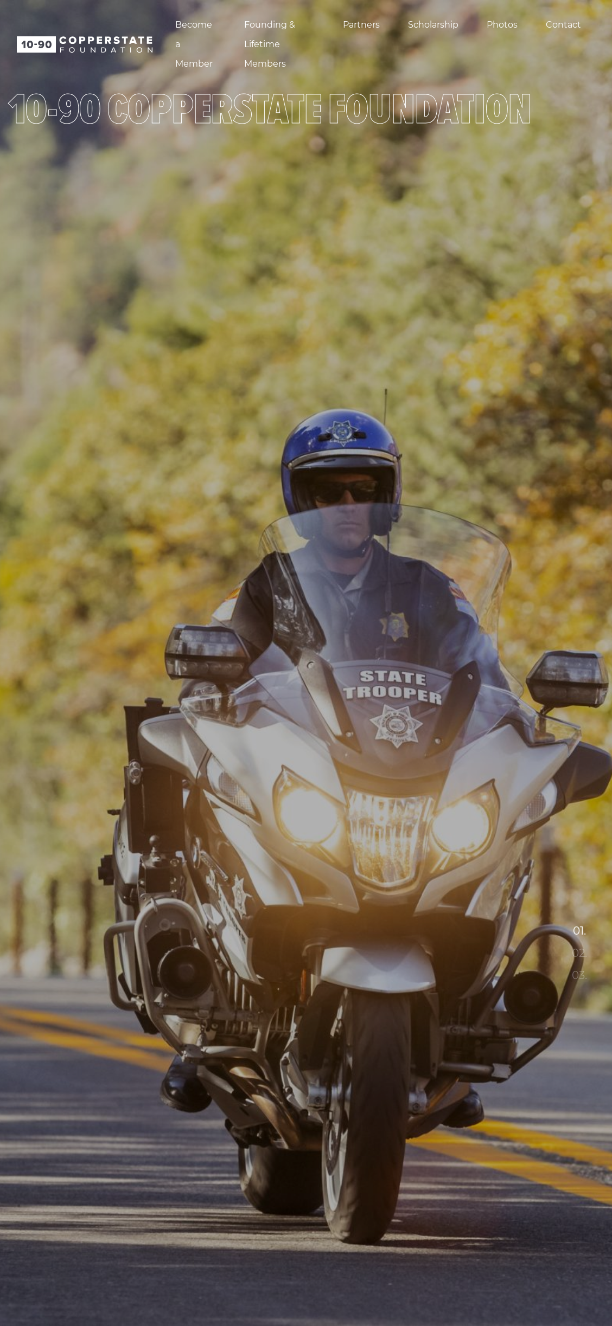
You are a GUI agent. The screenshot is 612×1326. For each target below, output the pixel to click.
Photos (502, 25)
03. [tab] (579, 975)
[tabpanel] (306, 663)
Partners (361, 25)
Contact (563, 25)
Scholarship (433, 25)
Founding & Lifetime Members (269, 44)
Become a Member (194, 44)
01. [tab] (579, 930)
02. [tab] (579, 953)
